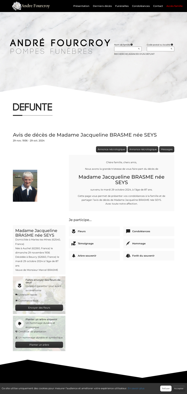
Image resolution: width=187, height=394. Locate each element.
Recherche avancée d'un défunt (134, 54)
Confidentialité (91, 386)
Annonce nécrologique (111, 149)
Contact (158, 6)
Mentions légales (124, 386)
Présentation (81, 6)
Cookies (107, 386)
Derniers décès (102, 6)
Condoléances (141, 6)
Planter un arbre (39, 344)
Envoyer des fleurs (39, 307)
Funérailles (122, 6)
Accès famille (174, 6)
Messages (167, 149)
